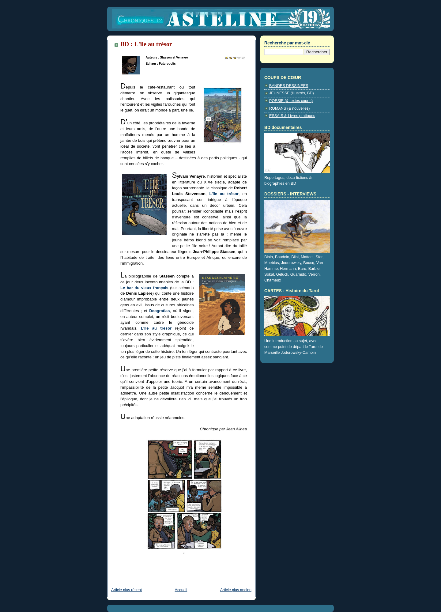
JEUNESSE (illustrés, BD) (291, 93)
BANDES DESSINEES (288, 86)
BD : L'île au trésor (146, 44)
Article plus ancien (235, 590)
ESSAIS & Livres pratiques (292, 116)
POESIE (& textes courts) (291, 101)
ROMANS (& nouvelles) (289, 108)
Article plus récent (126, 590)
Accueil (181, 590)
